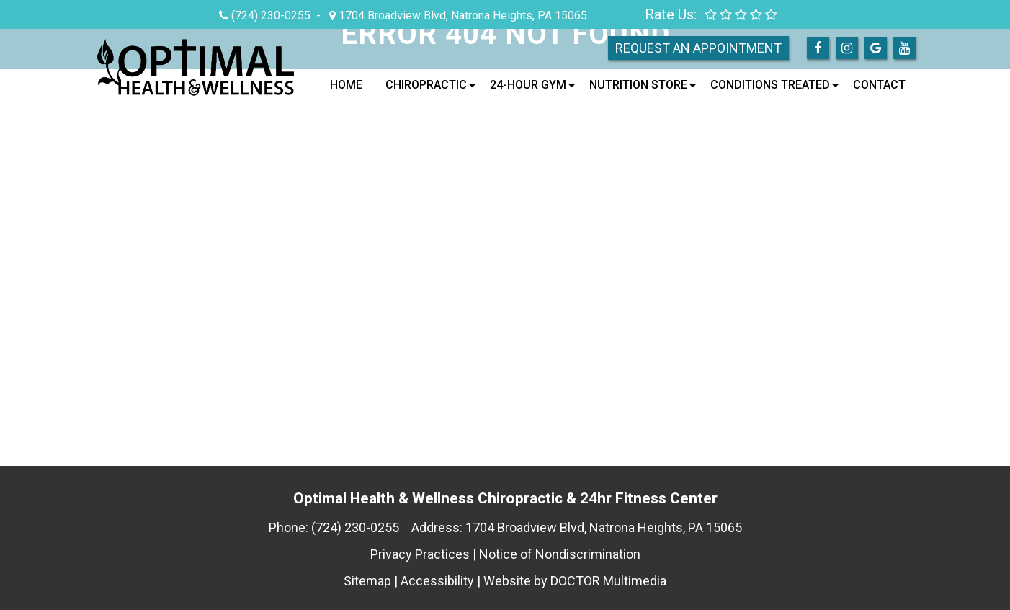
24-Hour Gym (528, 85)
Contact (879, 85)
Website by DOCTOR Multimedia (574, 580)
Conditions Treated (770, 85)
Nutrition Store (638, 85)
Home (346, 85)
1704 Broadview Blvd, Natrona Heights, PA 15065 (461, 15)
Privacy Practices (420, 554)
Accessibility (437, 580)
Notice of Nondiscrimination (559, 554)
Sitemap (367, 580)
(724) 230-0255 (270, 15)
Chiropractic (426, 85)
